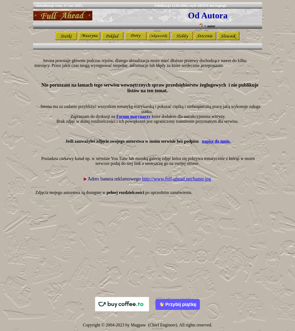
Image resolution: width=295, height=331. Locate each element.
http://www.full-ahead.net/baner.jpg (176, 179)
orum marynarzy (135, 116)
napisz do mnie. (216, 141)
